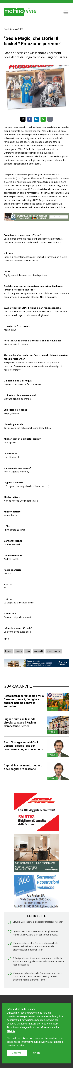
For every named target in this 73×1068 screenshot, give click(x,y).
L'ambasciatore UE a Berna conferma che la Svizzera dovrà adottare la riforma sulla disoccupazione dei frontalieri (35, 946)
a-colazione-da (53, 651)
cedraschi (38, 651)
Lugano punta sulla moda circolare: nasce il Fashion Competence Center (20, 722)
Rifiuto (37, 1053)
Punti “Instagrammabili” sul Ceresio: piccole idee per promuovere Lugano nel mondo (23, 746)
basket (8, 651)
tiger (28, 651)
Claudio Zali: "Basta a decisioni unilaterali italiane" (38, 921)
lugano (19, 651)
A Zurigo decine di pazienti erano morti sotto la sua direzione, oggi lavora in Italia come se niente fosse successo (38, 961)
